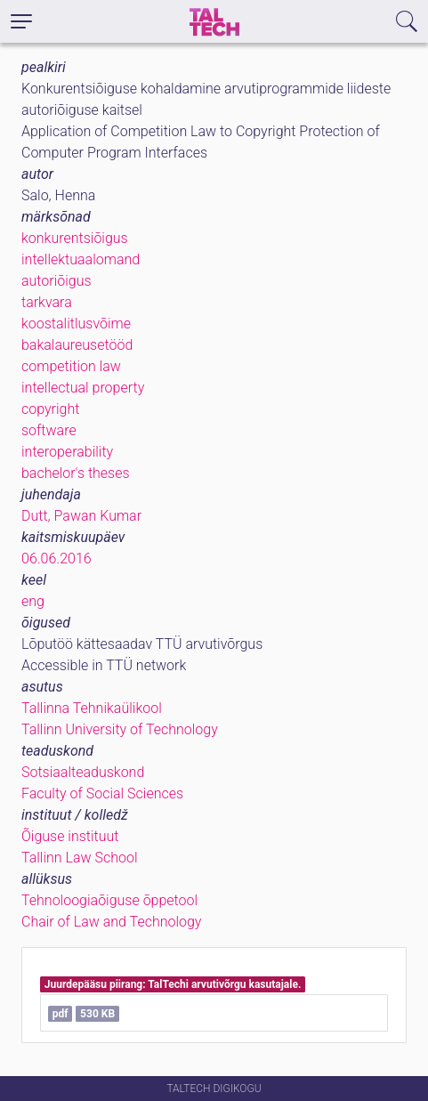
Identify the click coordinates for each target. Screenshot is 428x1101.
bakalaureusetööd (77, 344)
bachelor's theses (75, 473)
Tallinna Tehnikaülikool (91, 708)
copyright (50, 409)
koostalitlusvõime (76, 323)
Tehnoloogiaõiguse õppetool (109, 900)
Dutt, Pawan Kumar (81, 515)
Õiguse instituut (69, 836)
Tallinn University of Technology (119, 729)
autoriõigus (56, 280)
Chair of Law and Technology (111, 921)
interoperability (67, 451)
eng (32, 601)
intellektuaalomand (80, 259)
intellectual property (82, 387)
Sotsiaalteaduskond (82, 772)
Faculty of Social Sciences (102, 793)
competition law (71, 366)
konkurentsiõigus (74, 238)
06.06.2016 (56, 558)
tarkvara (46, 302)
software (49, 430)
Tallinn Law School (79, 857)
